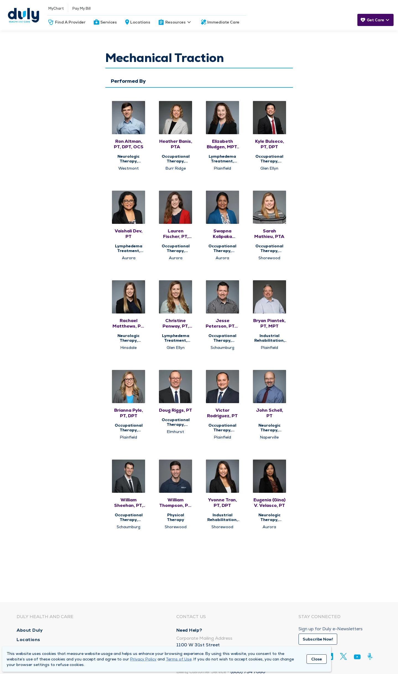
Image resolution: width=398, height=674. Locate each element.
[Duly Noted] (371, 656)
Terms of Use (179, 659)
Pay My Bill (81, 8)
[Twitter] (343, 656)
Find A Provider (70, 22)
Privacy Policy (143, 659)
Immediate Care (223, 22)
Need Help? (189, 630)
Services (108, 22)
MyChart (56, 8)
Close (316, 659)
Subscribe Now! (318, 639)
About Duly (30, 630)
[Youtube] (357, 657)
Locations (140, 22)
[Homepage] (23, 15)
